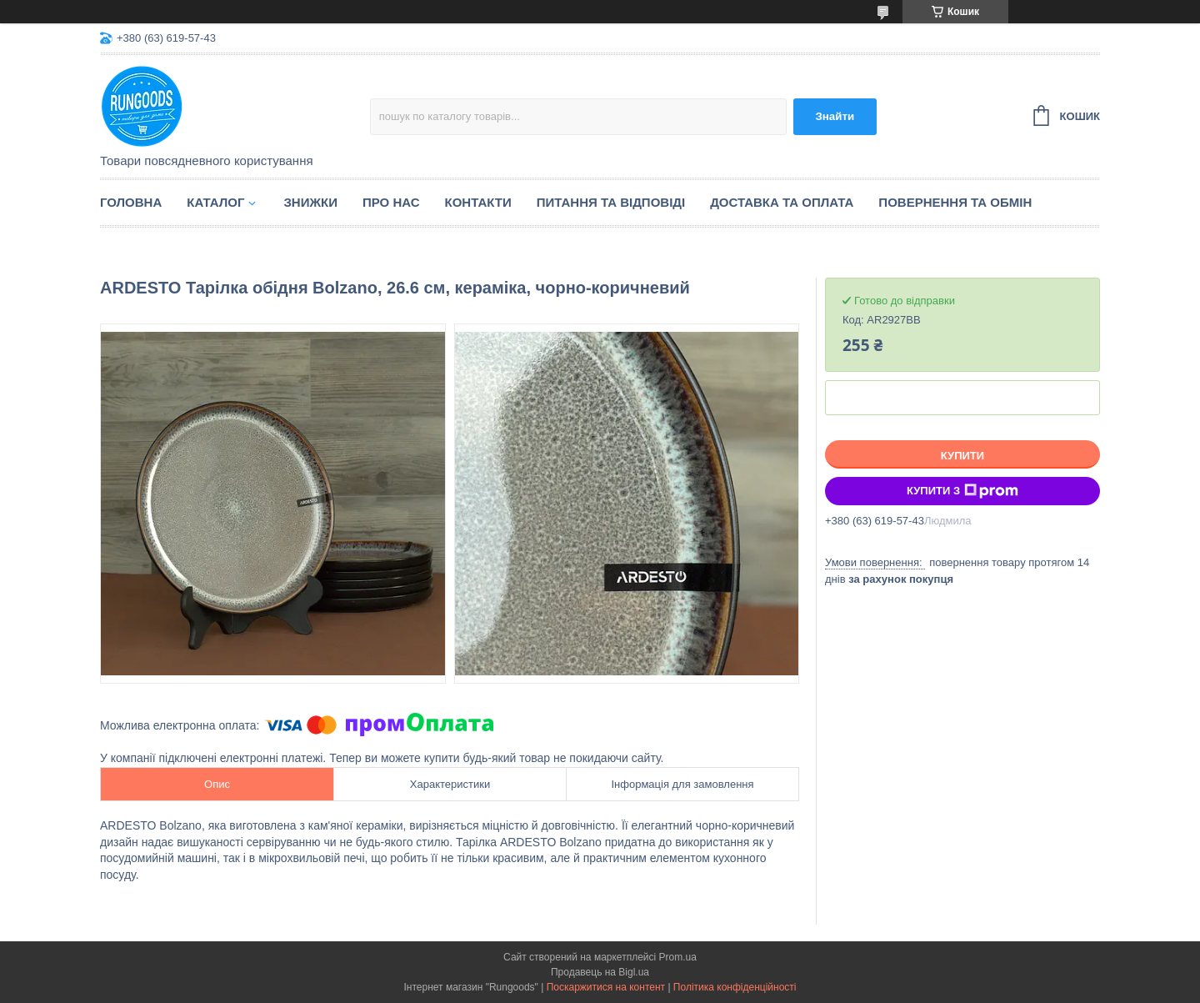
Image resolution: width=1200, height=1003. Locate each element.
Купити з (962, 491)
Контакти (478, 202)
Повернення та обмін (955, 202)
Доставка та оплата (781, 202)
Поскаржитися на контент (606, 987)
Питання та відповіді (611, 202)
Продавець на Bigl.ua (600, 972)
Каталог (215, 202)
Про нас (391, 202)
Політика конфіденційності (735, 987)
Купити (962, 455)
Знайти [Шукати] (834, 116)
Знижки (310, 202)
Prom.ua (678, 957)
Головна (131, 202)
